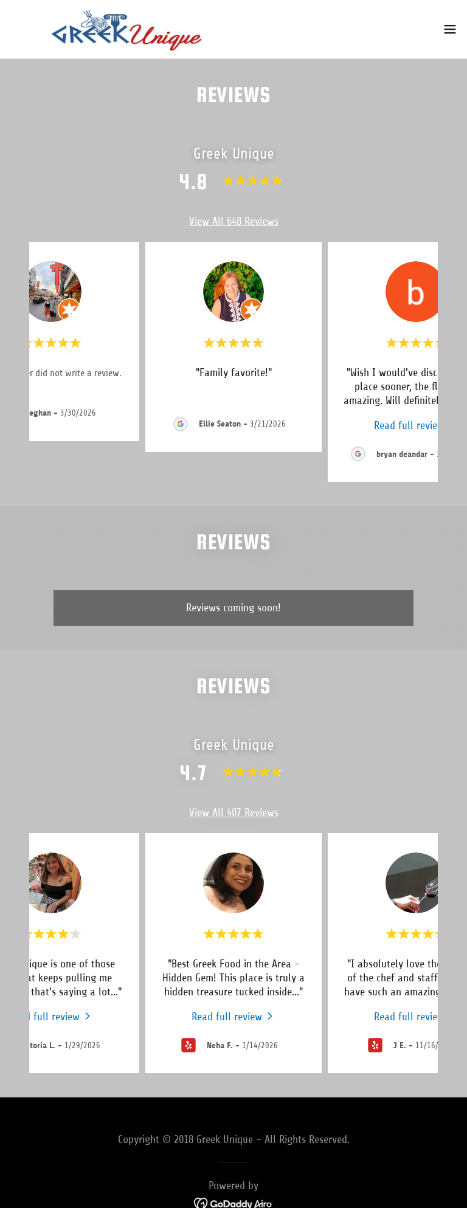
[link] (126, 29)
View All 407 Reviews (233, 812)
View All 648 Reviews (233, 221)
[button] (450, 29)
